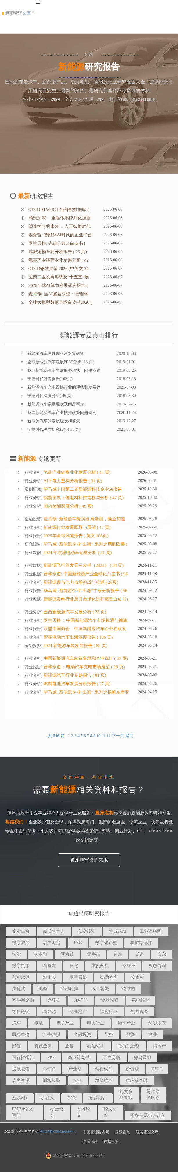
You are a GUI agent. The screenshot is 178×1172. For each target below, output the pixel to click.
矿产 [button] (139, 954)
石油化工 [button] (96, 1046)
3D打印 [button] (81, 1000)
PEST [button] (157, 1068)
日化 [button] (73, 965)
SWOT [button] (49, 1068)
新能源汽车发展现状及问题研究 (55, 404)
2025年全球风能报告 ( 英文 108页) (75, 535)
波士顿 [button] (49, 977)
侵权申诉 (111, 1141)
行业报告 (33, 536)
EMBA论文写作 (22, 1112)
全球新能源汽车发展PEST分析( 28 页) (60, 362)
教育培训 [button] (98, 1098)
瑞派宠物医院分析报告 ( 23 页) (57, 251)
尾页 (129, 736)
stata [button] (78, 1080)
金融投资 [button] (82, 1034)
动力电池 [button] (51, 942)
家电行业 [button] (140, 1000)
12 (109, 736)
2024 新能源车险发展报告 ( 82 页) (74, 645)
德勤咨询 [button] (109, 977)
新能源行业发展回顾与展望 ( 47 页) (76, 527)
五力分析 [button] (112, 1057)
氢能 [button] (16, 954)
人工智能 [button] (100, 988)
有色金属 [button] (43, 1046)
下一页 (118, 736)
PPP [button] (51, 1057)
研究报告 (33, 544)
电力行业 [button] (96, 1023)
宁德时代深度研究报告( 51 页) (53, 429)
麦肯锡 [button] (18, 988)
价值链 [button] (132, 1068)
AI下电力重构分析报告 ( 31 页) (72, 480)
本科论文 (83, 1112)
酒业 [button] (152, 1034)
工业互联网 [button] (150, 931)
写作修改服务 (152, 1094)
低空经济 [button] (87, 931)
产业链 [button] (75, 1068)
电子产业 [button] (65, 1023)
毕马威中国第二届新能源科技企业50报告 (82, 489)
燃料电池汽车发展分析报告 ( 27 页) (76, 683)
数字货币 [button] (21, 965)
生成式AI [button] (118, 931)
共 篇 (57, 736)
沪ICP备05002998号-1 (57, 1131)
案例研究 (33, 489)
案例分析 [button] (100, 965)
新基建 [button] (49, 965)
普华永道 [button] (21, 977)
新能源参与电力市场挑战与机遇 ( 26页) (80, 582)
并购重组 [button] (142, 1057)
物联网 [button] (128, 988)
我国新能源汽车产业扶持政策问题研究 (61, 412)
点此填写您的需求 (89, 859)
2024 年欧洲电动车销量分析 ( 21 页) (77, 552)
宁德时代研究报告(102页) (49, 379)
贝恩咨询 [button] (157, 965)
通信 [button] (69, 1046)
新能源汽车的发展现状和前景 (53, 421)
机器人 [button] (47, 1098)
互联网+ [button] (20, 1098)
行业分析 (33, 472)
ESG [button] (78, 942)
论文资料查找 (126, 1094)
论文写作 (110, 1112)
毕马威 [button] (128, 965)
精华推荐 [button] (103, 1080)
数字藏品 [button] (21, 942)
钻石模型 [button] (103, 1068)
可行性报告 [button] (23, 1057)
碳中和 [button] (40, 954)
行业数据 (33, 553)
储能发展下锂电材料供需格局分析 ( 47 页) (83, 497)
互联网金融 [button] (23, 1000)
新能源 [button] (49, 1011)
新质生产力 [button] (54, 931)
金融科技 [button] (69, 988)
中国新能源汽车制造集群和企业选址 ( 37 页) (85, 658)
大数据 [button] (53, 1000)
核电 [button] (38, 1023)
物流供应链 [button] (129, 1046)
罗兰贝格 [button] (78, 977)
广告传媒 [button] (51, 1034)
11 (103, 736)
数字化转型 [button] (106, 942)
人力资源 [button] (21, 1080)
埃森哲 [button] (137, 977)
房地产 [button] (159, 1046)
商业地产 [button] (78, 1011)
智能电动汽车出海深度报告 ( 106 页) (77, 637)
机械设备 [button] (139, 1011)
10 (98, 736)
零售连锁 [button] (21, 1011)
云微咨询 (122, 1132)
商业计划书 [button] (79, 1057)
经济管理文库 (147, 1132)
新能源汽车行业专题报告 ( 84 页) (74, 675)
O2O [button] (71, 1098)
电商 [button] (43, 988)
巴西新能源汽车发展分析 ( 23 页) (74, 612)
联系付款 (90, 1141)
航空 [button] (109, 1034)
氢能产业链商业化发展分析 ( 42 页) (76, 472)
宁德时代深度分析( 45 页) (49, 396)
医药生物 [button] (21, 1034)
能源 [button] (16, 1046)
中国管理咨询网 (96, 1132)
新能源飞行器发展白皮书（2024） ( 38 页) (83, 565)
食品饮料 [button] (109, 1000)
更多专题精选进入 (147, 1115)
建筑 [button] (118, 954)
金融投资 (33, 519)
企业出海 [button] (21, 931)
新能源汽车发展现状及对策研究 (55, 353)
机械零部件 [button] (141, 942)
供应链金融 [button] (137, 1080)
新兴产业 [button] (126, 1023)
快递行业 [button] (109, 1011)
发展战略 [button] (21, 1068)
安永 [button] (161, 954)
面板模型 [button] (51, 1080)
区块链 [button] (67, 954)
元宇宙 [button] (93, 954)
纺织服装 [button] (157, 1023)
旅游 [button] (131, 1034)
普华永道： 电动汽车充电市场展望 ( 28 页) (83, 666)
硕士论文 (56, 1112)
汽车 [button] (16, 1023)
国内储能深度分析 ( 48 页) (67, 506)
